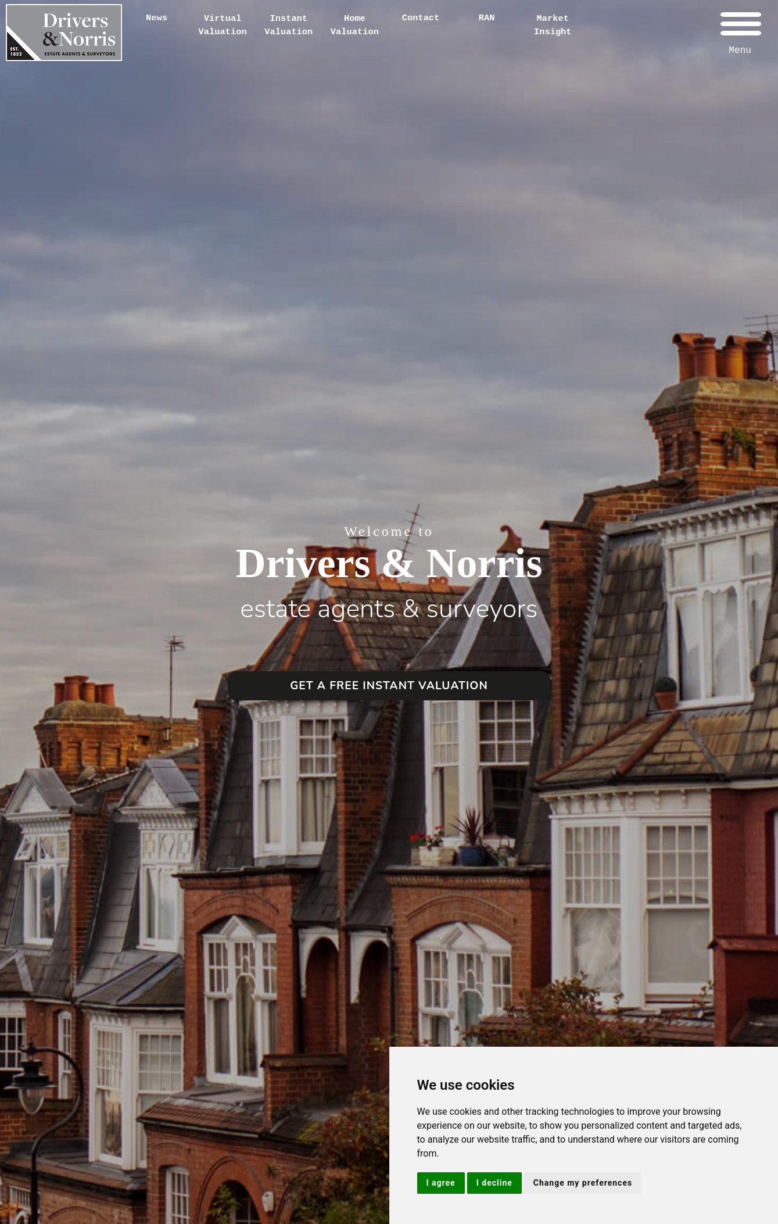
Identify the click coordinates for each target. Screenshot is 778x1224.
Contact (421, 18)
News (156, 18)
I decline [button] (494, 1182)
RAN (487, 18)
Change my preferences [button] (582, 1182)
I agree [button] (441, 1182)
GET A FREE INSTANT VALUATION (389, 685)
